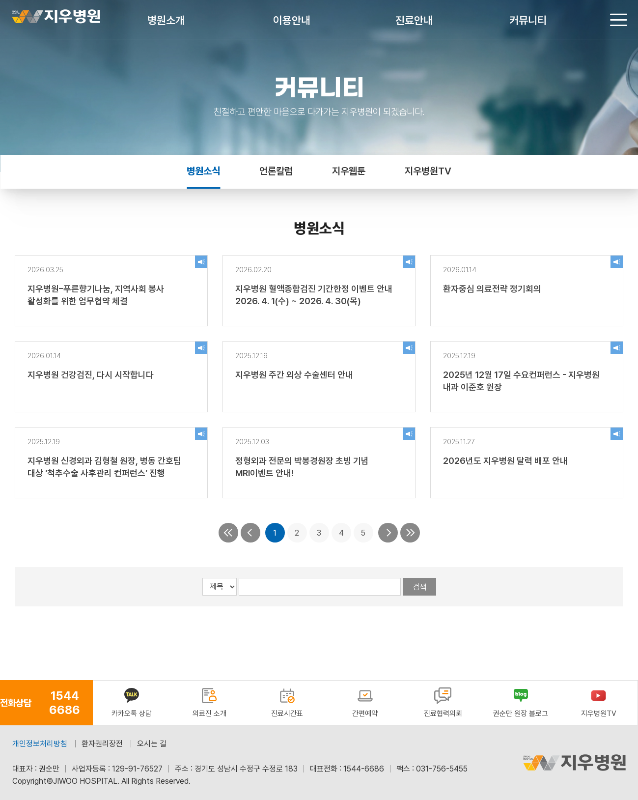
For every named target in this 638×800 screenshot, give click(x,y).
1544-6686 (363, 768)
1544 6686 (64, 702)
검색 (419, 587)
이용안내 (291, 20)
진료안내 (414, 20)
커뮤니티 (528, 20)
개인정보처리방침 (39, 743)
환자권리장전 (102, 743)
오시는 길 (151, 743)
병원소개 (166, 20)
